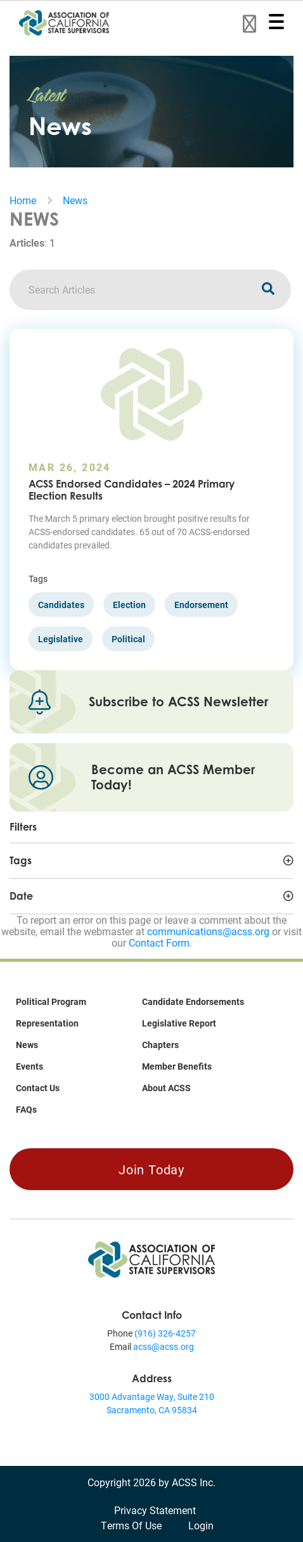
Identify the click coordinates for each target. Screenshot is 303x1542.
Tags (21, 860)
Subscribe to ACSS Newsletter (178, 701)
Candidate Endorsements (193, 1001)
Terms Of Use (131, 1525)
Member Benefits (177, 1066)
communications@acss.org (208, 931)
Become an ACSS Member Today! (173, 777)
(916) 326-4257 (165, 1333)
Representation (47, 1023)
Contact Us (38, 1088)
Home (23, 200)
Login (201, 1525)
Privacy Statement (155, 1510)
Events (29, 1066)
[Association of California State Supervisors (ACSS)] (151, 1258)
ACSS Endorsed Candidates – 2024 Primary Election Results (132, 489)
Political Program (51, 1001)
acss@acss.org (163, 1346)
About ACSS (166, 1088)
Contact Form (159, 942)
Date (21, 896)
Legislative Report (179, 1023)
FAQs (26, 1109)
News (75, 200)
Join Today (151, 1169)
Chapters (160, 1045)
